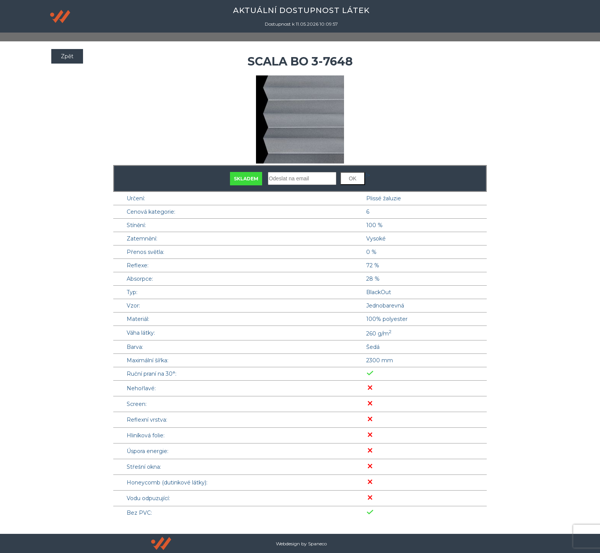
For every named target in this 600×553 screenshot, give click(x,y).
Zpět (67, 56)
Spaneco (317, 543)
